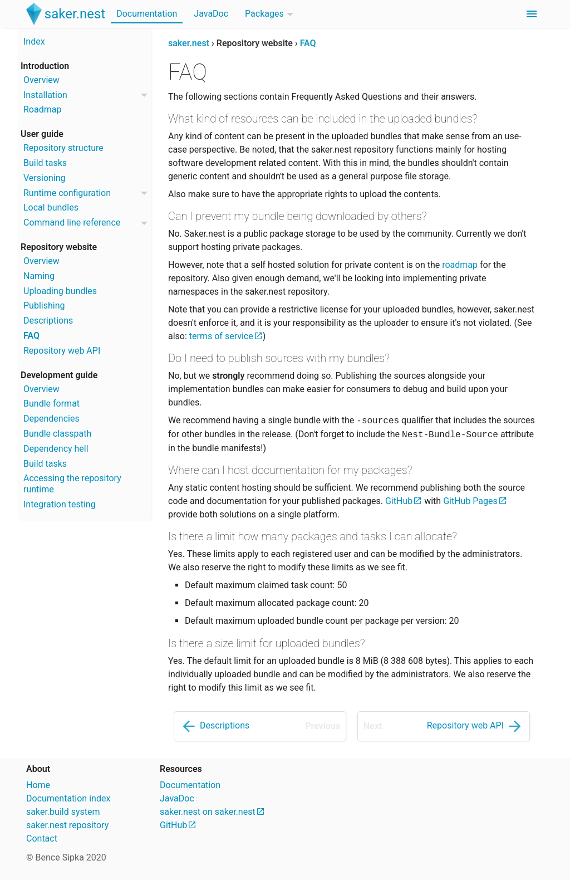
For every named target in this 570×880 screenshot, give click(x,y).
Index (34, 41)
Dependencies (51, 418)
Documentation (146, 13)
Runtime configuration (67, 193)
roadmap (460, 265)
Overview (41, 80)
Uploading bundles (60, 291)
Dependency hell (56, 448)
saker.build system (63, 811)
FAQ (31, 335)
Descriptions (48, 320)
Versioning (44, 178)
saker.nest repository (67, 825)
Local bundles (50, 207)
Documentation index (68, 798)
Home (38, 785)
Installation (45, 95)
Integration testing (59, 504)
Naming (39, 276)
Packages (264, 13)
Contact (41, 838)
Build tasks (45, 163)
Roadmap (42, 109)
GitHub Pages (470, 501)
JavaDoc (211, 13)
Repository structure (63, 148)
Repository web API (61, 350)
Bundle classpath (57, 433)
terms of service (221, 336)
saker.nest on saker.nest (207, 811)
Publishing (44, 305)
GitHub (398, 501)
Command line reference (71, 222)
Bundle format (51, 403)
